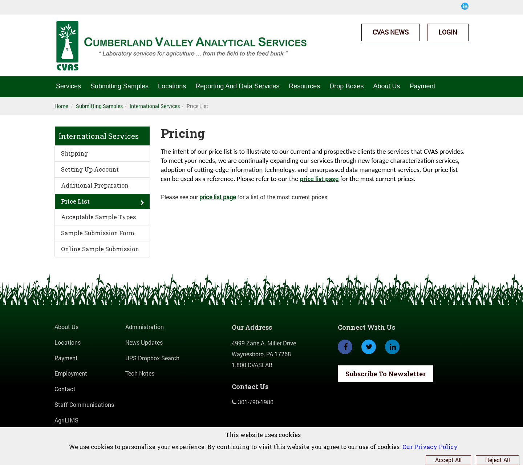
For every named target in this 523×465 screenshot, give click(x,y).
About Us (386, 86)
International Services (155, 106)
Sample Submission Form (97, 233)
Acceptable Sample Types (98, 217)
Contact (65, 389)
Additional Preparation (95, 185)
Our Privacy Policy (430, 446)
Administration (144, 326)
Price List (75, 201)
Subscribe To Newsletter (385, 373)
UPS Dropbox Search (152, 358)
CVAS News (391, 32)
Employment (70, 373)
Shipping (74, 153)
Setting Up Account (90, 169)
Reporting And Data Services (237, 86)
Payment (422, 86)
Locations (172, 86)
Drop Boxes (346, 86)
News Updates (144, 342)
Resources (304, 86)
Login (447, 32)
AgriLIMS (66, 420)
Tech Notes (139, 373)
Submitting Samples (119, 86)
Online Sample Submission (100, 249)
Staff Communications (84, 404)
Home (61, 106)
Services (68, 86)
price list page (319, 179)
